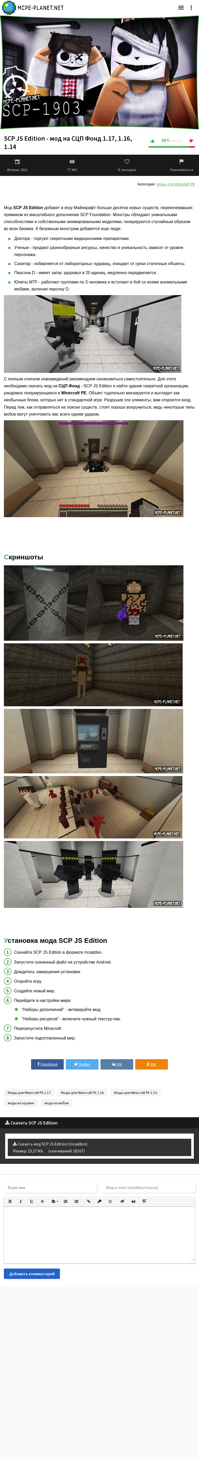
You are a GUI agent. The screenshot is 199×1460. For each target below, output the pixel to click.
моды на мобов (57, 1103)
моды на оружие (21, 1103)
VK (117, 1064)
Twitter (82, 1064)
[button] (10, 1201)
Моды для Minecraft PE (176, 184)
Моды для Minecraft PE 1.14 (135, 1092)
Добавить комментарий (32, 1273)
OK (151, 1064)
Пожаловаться (181, 165)
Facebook (47, 1064)
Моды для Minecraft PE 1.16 (82, 1092)
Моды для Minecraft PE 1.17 (29, 1092)
